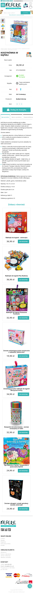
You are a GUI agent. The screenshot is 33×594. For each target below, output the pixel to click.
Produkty (10, 48)
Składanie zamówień (6, 557)
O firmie (3, 538)
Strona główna (4, 48)
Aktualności (3, 552)
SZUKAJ (25, 13)
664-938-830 (8, 564)
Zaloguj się (30, 3)
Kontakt (2, 545)
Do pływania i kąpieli (16, 48)
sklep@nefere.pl (18, 1)
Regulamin (3, 542)
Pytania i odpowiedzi (6, 554)
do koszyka (23, 241)
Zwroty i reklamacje (5, 555)
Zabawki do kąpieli (26, 48)
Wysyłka (3, 540)
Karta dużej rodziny (5, 543)
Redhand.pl (21, 592)
